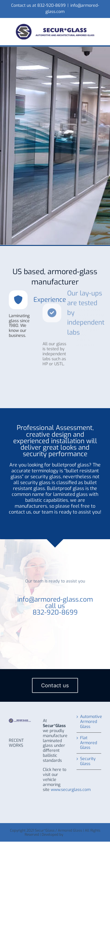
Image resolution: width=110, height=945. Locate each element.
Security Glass (88, 762)
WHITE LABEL (75, 834)
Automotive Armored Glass (89, 721)
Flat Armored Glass (88, 743)
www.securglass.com (71, 789)
